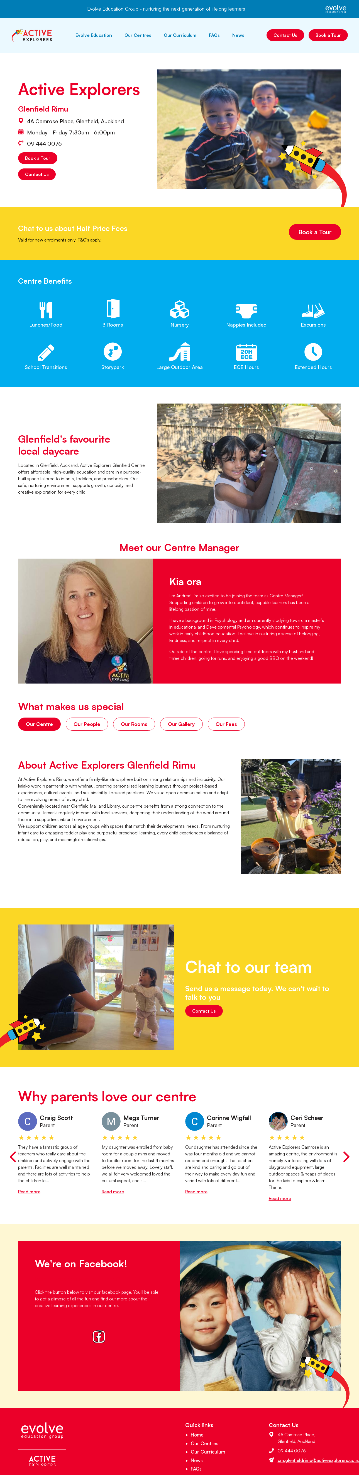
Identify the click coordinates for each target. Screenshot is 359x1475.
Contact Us (285, 35)
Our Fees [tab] (226, 724)
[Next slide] (346, 1156)
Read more (29, 1191)
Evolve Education (93, 35)
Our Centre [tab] (39, 724)
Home (197, 1435)
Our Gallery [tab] (181, 724)
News (238, 35)
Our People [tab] (87, 724)
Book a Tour (328, 35)
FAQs (214, 35)
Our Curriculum (180, 35)
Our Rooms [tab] (134, 724)
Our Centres (137, 35)
